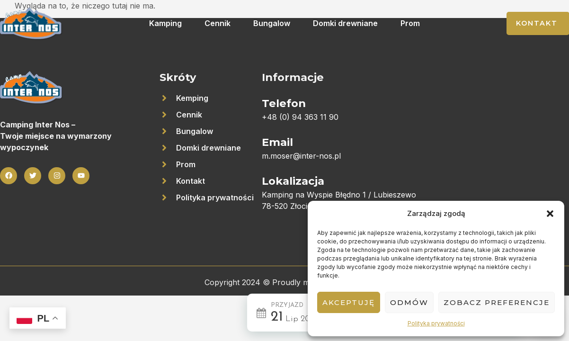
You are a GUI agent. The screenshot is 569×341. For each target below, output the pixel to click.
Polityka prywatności (436, 323)
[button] (550, 213)
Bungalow (271, 23)
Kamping (165, 23)
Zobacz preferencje (497, 302)
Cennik (217, 23)
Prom (410, 23)
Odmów (409, 302)
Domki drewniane (345, 23)
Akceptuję (348, 302)
